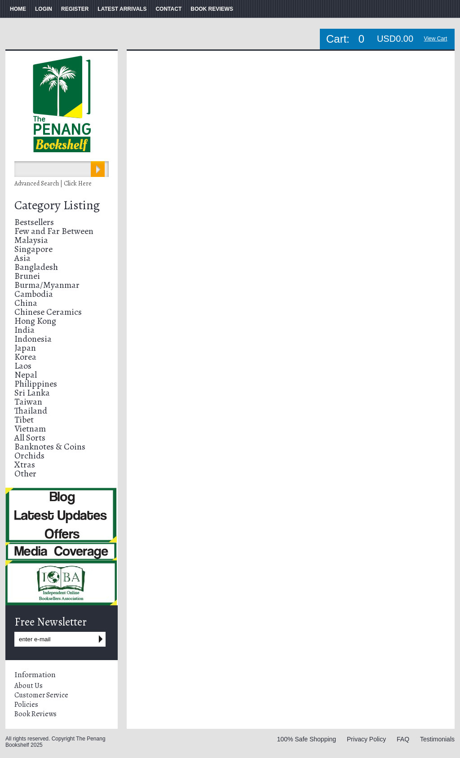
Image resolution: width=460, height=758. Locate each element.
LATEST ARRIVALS (121, 9)
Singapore (33, 249)
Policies (26, 705)
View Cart (435, 38)
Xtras (24, 464)
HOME (18, 9)
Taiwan (28, 402)
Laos (22, 366)
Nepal (25, 375)
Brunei (27, 276)
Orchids (29, 456)
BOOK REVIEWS (211, 9)
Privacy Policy (366, 739)
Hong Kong (35, 321)
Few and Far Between (53, 231)
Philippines (35, 384)
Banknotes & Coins (49, 447)
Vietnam (30, 429)
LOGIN (43, 9)
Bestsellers (34, 222)
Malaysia (31, 240)
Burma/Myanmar (47, 285)
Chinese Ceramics (48, 312)
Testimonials (437, 739)
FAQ (403, 739)
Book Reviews (35, 714)
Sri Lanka (32, 393)
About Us (28, 686)
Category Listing (57, 205)
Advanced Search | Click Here (53, 183)
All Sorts (29, 438)
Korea (25, 357)
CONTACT (168, 9)
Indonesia (33, 339)
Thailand (30, 411)
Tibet (24, 420)
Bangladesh (36, 267)
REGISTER (74, 9)
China (25, 303)
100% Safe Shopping (306, 739)
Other (25, 473)
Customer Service (41, 695)
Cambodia (33, 294)
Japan (25, 348)
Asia (22, 258)
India (24, 330)
